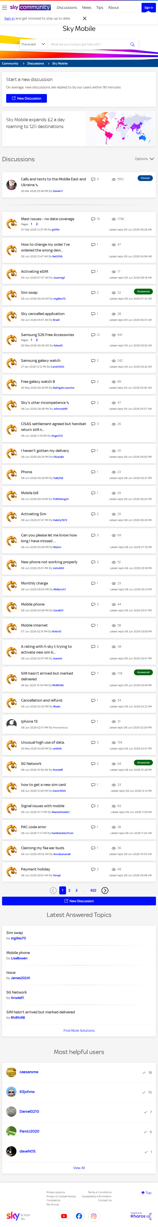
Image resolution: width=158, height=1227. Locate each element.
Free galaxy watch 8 (38, 381)
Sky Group (52, 1204)
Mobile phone (32, 604)
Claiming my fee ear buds (42, 848)
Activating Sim (33, 514)
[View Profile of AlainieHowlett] (61, 812)
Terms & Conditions (100, 1192)
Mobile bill (29, 493)
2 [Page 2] (69, 890)
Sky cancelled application (43, 313)
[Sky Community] (30, 7)
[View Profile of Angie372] (57, 435)
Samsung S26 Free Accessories (47, 334)
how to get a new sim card (43, 784)
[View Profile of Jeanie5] (57, 658)
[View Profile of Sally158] (58, 478)
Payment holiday (35, 869)
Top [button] (148, 1193)
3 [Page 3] (77, 890)
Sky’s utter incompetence (43, 402)
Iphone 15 (29, 721)
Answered (143, 291)
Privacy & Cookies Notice (61, 1196)
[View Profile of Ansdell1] (58, 769)
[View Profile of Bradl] (56, 319)
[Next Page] (105, 890)
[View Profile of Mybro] (57, 547)
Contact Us (105, 1200)
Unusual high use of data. (43, 742)
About (113, 7)
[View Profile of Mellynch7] (59, 589)
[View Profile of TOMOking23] (61, 499)
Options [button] (141, 159)
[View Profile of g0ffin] (56, 229)
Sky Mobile (79, 28)
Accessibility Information (97, 1196)
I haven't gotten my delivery (45, 450)
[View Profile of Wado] (56, 706)
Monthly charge (34, 583)
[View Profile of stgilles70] (59, 298)
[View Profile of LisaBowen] (19, 958)
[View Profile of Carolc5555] (57, 366)
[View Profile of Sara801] (58, 610)
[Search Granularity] (34, 44)
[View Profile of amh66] (57, 748)
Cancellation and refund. (42, 700)
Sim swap (29, 292)
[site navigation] (4, 8)
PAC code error (33, 827)
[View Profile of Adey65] (58, 345)
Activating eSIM (34, 271)
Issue (10, 972)
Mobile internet (34, 625)
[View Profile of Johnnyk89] (60, 408)
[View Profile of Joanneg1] (59, 277)
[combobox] (88, 44)
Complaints (53, 1200)
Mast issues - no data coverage (47, 218)
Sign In (148, 7)
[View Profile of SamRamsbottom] (62, 833)
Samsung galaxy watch (40, 360)
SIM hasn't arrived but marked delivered (40, 1012)
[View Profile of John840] (58, 568)
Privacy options (55, 1192)
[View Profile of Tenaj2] (57, 875)
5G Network (31, 763)
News (86, 7)
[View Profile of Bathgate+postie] (63, 387)
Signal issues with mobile (42, 805)
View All (79, 1168)
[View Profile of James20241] (20, 978)
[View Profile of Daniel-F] (58, 191)
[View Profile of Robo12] (56, 631)
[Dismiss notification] (84, 18)
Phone (26, 471)
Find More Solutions (79, 1030)
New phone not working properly (49, 562)
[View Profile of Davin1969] (59, 790)
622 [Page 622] (93, 890)
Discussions (67, 7)
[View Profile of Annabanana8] (62, 854)
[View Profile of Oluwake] (58, 456)
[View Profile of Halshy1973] (60, 520)
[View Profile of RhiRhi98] (58, 685)
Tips (99, 7)
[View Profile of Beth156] (57, 256)
